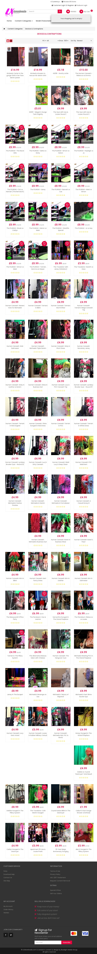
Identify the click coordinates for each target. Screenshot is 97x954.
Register (71, 5)
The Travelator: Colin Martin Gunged (38, 812)
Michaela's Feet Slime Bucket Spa (84, 695)
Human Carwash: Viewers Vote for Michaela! (15, 307)
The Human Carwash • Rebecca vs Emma (83, 74)
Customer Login (58, 5)
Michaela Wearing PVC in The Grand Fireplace (83, 657)
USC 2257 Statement (58, 877)
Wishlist (71, 11)
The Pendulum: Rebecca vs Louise (83, 618)
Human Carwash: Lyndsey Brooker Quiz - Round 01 (83, 386)
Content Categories (24, 21)
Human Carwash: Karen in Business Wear (60, 541)
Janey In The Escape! (15, 694)
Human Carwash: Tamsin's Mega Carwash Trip (84, 308)
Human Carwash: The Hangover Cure (61, 657)
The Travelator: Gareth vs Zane (83, 268)
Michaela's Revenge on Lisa (37, 695)
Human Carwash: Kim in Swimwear (83, 579)
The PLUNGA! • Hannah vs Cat (60, 190)
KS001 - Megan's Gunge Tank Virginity (38, 113)
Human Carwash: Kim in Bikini (15, 579)
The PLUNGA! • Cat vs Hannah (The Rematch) (15, 190)
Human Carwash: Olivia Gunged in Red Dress (38, 424)
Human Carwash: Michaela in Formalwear (61, 502)
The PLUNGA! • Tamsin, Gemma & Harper (38, 268)
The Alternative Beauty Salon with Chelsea (37, 657)
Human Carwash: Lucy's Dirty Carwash (38, 463)
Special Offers (55, 890)
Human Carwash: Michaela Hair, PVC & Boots (60, 735)
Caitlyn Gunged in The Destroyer (15, 850)
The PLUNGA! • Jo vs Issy (83, 228)
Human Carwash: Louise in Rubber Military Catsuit (38, 734)
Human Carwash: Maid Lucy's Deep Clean (60, 463)
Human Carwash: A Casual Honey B (84, 502)
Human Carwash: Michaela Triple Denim (38, 347)
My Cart (84, 11)
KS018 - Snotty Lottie (60, 73)
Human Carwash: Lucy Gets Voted (15, 734)
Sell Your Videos (56, 893)
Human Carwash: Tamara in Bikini (37, 307)
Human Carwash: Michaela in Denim (38, 502)
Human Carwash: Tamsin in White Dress (83, 424)
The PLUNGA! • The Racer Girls (15, 152)
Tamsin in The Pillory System (15, 657)
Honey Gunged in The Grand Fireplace (84, 734)
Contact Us (8, 877)
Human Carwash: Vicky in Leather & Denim (15, 386)
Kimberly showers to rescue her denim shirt (37, 74)
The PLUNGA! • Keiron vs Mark (38, 229)
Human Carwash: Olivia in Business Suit (37, 386)
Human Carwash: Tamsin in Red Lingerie (15, 424)
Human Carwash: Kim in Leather (61, 579)
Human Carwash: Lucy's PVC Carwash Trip (61, 386)
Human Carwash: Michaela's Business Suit (38, 541)
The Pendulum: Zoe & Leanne (38, 618)
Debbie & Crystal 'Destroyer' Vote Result (83, 773)
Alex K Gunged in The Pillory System (83, 850)
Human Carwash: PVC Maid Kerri (84, 463)
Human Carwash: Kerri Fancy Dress (38, 579)
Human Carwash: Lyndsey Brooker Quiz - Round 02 (15, 463)
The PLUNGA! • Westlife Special (60, 229)
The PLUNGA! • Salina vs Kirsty (37, 152)
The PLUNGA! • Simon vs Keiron (60, 152)
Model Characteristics (45, 21)
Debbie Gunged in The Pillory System (15, 812)
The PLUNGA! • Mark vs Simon (84, 190)
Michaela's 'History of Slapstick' (61, 695)
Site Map (7, 881)
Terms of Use (55, 871)
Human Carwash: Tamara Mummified (60, 307)
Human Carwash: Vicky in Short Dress (60, 347)
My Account (8, 906)
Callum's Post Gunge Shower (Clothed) (83, 812)
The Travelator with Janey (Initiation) (60, 268)
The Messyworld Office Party (15, 618)
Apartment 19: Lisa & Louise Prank (37, 850)
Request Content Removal (60, 881)
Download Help (9, 874)
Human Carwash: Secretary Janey (83, 347)
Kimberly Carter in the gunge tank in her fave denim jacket (15, 75)
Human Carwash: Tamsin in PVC (60, 424)
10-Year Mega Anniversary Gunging (60, 850)
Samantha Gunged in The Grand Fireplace (61, 618)
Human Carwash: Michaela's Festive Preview (15, 503)
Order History (8, 909)
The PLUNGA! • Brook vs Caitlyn (15, 229)
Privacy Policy (55, 874)
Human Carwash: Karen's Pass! (83, 541)
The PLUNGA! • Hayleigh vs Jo (83, 152)
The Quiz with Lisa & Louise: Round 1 (60, 113)
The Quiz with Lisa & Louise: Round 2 (83, 113)
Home (9, 21)
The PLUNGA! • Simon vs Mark (15, 268)
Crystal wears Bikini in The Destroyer (60, 812)
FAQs (5, 871)
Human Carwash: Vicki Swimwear (15, 347)
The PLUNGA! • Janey (37, 189)
